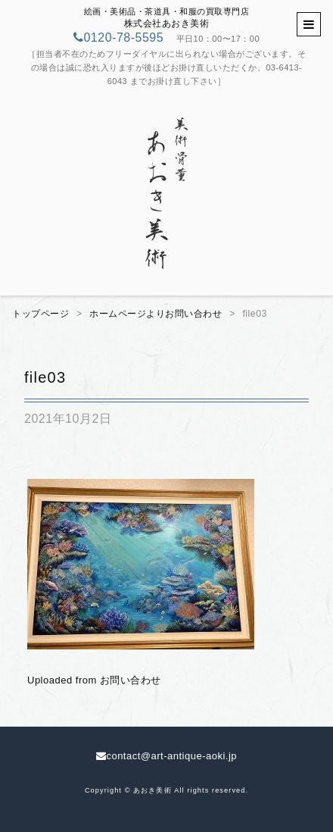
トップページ (40, 313)
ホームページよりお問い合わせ (155, 313)
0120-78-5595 (118, 37)
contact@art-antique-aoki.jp (166, 756)
